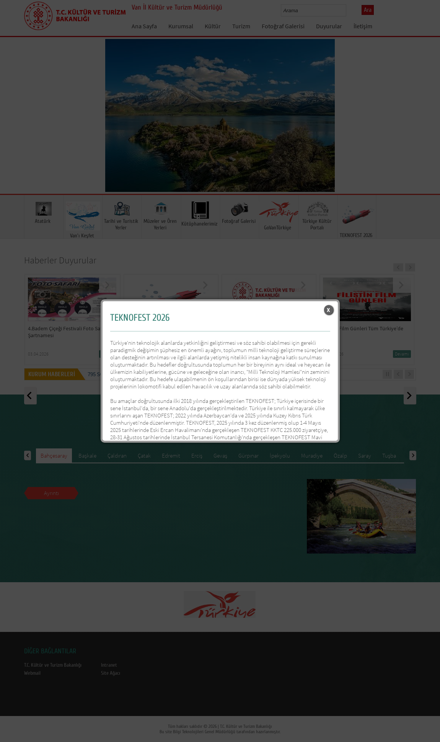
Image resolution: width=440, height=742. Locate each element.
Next (426, 126)
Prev (13, 126)
